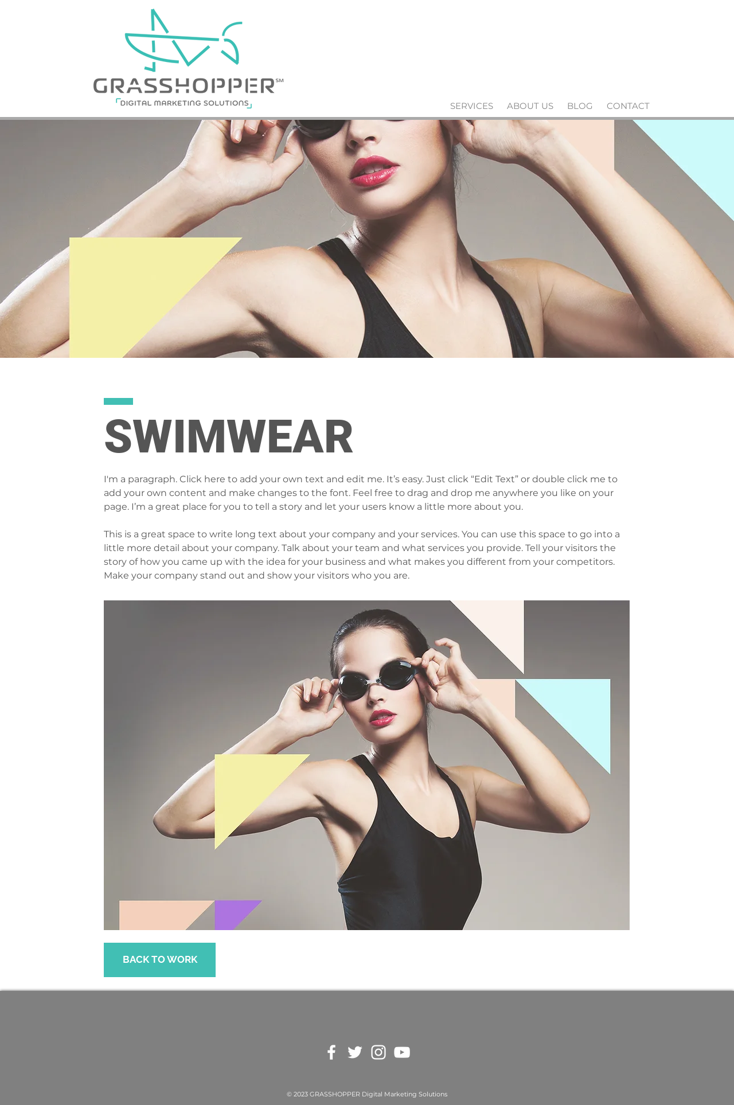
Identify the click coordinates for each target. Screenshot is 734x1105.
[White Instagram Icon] (378, 1052)
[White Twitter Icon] (355, 1052)
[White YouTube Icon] (402, 1052)
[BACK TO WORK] (160, 960)
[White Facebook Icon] (331, 1052)
